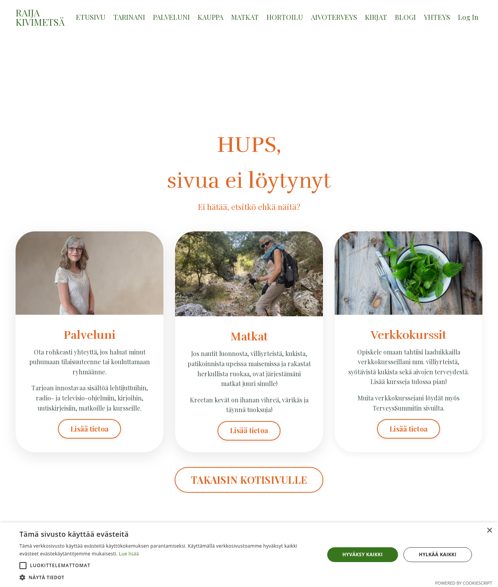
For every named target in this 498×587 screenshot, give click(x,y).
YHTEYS (437, 17)
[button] (23, 565)
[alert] (249, 554)
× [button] (489, 531)
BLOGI (405, 17)
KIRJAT (376, 17)
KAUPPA (210, 17)
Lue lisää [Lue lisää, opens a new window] (129, 553)
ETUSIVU (90, 17)
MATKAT (245, 17)
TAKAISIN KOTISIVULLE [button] (249, 479)
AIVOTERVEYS (334, 17)
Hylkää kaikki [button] (437, 554)
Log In (468, 17)
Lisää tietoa (89, 429)
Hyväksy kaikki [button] (362, 554)
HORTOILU (285, 17)
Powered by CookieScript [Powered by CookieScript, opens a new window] (463, 583)
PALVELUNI (171, 17)
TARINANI (129, 17)
